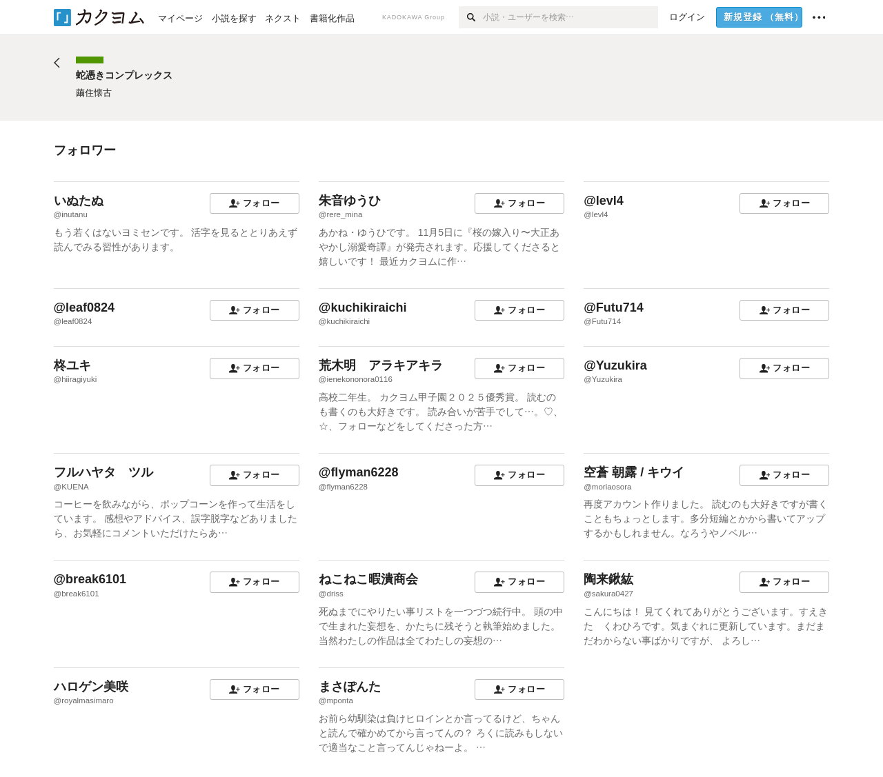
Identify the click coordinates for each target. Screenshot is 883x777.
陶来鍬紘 (608, 579)
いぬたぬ (78, 201)
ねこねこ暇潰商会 (368, 579)
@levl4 (604, 201)
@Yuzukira (615, 365)
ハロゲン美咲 (91, 687)
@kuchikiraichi (363, 307)
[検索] (471, 17)
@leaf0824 (84, 307)
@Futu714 (614, 307)
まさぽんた (350, 687)
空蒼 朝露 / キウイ (634, 472)
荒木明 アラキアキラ (381, 365)
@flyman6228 (359, 472)
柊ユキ (72, 365)
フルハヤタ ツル (103, 472)
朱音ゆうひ (350, 201)
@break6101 (90, 579)
